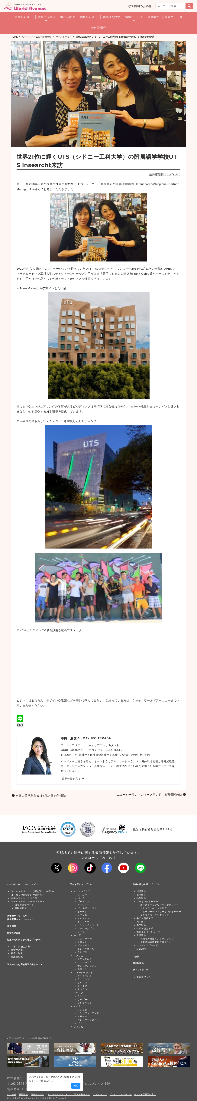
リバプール (83, 999)
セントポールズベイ (88, 1020)
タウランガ (83, 989)
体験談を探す (111, 17)
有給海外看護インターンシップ (157, 938)
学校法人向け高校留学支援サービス (25, 964)
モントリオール (85, 949)
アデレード (83, 905)
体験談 (136, 956)
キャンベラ (83, 921)
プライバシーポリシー (121, 1094)
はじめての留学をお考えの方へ (28, 894)
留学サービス (134, 17)
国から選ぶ (67, 17)
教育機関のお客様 (140, 6)
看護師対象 (17, 956)
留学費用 (154, 17)
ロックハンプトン (87, 928)
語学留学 (141, 898)
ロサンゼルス (84, 959)
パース (81, 898)
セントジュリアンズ (88, 1013)
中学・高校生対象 (20, 946)
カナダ (77, 935)
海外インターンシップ (149, 932)
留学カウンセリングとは (24, 898)
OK (53, 1085)
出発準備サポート (24, 905)
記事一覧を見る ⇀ (73, 778)
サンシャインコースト (89, 925)
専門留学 (141, 925)
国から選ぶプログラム (81, 884)
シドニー (82, 894)
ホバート (82, 911)
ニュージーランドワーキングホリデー (160, 911)
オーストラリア (82, 891)
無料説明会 (98, 27)
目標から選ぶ (24, 17)
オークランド (84, 976)
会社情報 (11, 1094)
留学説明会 (138, 963)
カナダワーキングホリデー (154, 908)
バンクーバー (84, 938)
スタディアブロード (147, 945)
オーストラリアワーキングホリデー (159, 905)
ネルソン (82, 982)
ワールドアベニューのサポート (28, 901)
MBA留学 (142, 949)
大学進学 (141, 921)
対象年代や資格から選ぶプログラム (25, 940)
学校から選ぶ (89, 17)
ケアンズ (82, 915)
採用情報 (23, 1094)
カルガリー (83, 952)
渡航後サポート (23, 908)
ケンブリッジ (84, 1003)
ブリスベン (83, 901)
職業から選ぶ (46, 17)
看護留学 (141, 935)
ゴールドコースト (87, 908)
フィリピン (80, 1026)
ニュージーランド (83, 972)
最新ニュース (173, 17)
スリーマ (82, 1016)
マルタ (77, 1006)
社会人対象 (17, 953)
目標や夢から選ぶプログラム (147, 884)
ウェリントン (84, 979)
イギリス (78, 992)
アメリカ (78, 955)
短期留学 (141, 891)
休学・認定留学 (145, 928)
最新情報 (11, 926)
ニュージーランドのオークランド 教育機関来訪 (149, 794)
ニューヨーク (84, 962)
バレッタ (82, 1009)
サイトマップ (100, 1094)
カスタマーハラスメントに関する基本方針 (69, 1094)
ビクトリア (83, 945)
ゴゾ (79, 1023)
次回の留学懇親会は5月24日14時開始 (41, 795)
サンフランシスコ (87, 965)
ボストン (82, 969)
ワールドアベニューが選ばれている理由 (32, 891)
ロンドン (82, 996)
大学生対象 (17, 950)
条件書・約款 (37, 1094)
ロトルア (82, 986)
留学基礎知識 (14, 933)
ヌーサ (81, 932)
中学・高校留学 (145, 918)
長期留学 (141, 894)
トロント (82, 942)
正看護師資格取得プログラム (156, 942)
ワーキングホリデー (147, 901)
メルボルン (83, 918)
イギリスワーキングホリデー (156, 915)
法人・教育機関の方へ (145, 1094)
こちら (29, 1080)
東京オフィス (144, 977)
